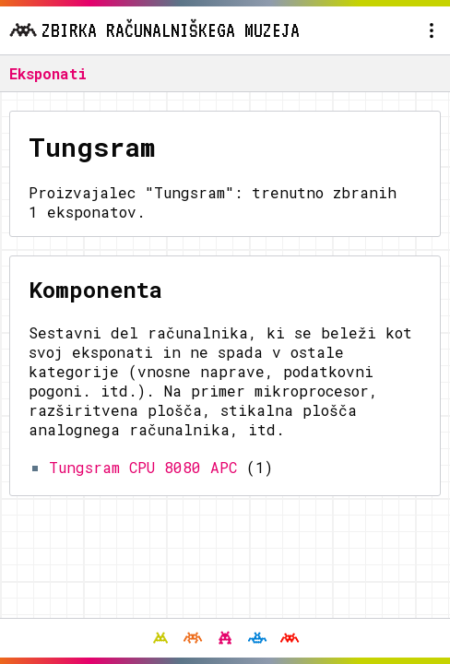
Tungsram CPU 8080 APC (143, 467)
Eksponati (48, 73)
